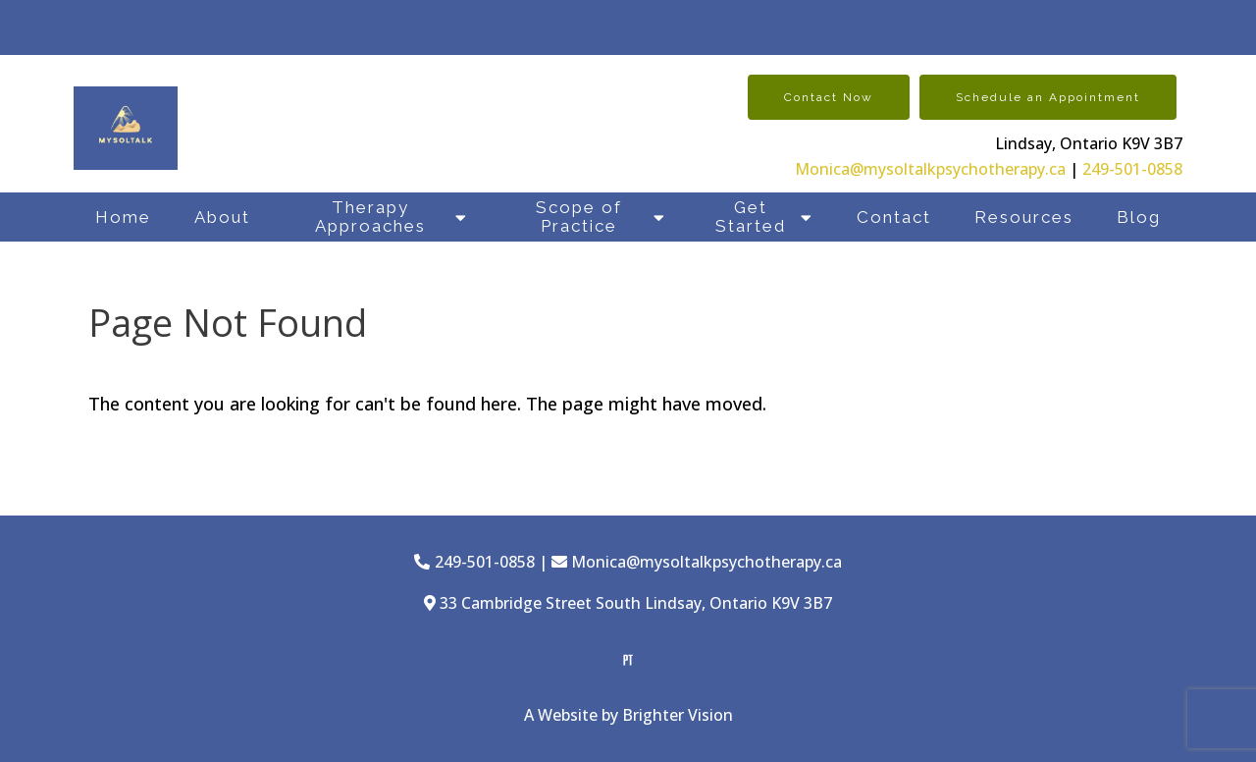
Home (123, 217)
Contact (894, 217)
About (222, 217)
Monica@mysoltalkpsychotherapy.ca (930, 169)
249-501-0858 (1132, 169)
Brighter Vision (677, 715)
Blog (1139, 217)
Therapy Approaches (370, 216)
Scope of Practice (579, 216)
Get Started (750, 216)
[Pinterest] (628, 660)
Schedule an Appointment (1048, 97)
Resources (1023, 217)
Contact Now (828, 97)
